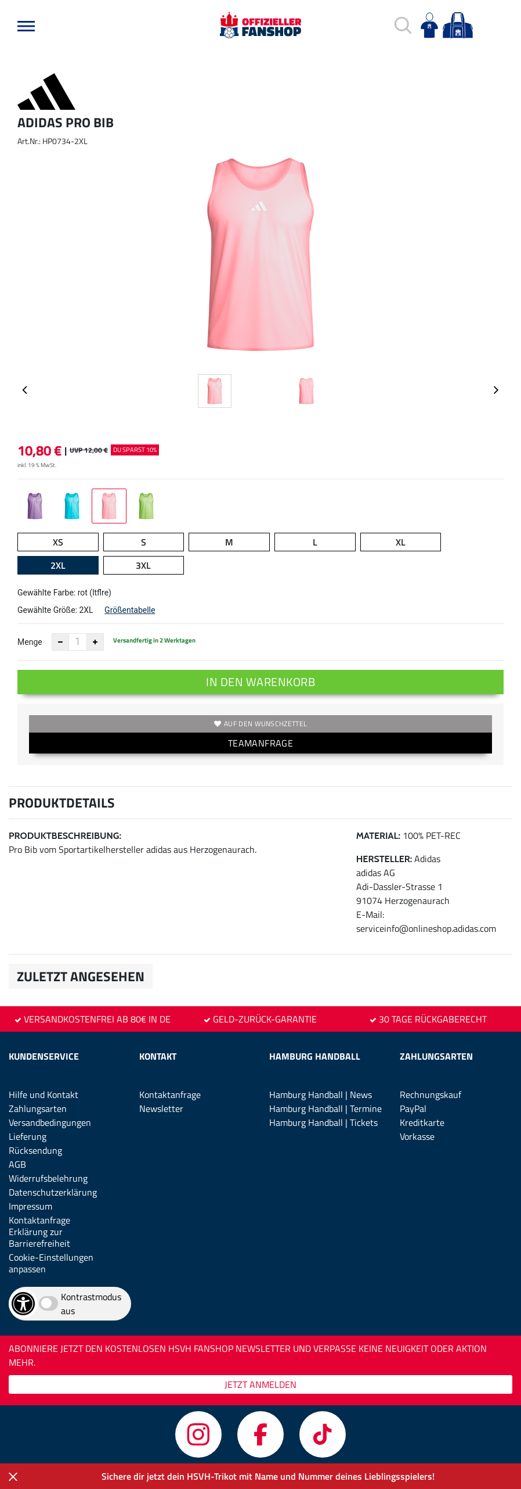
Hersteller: (384, 858)
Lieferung (27, 1136)
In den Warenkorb (260, 682)
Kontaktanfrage (39, 1220)
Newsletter (161, 1108)
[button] (26, 26)
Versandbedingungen (50, 1122)
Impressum (30, 1206)
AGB (17, 1164)
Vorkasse (417, 1136)
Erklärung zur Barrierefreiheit (39, 1237)
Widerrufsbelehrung (48, 1178)
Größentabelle (129, 610)
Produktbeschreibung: (65, 835)
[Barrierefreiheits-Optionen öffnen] (23, 1303)
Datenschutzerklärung (53, 1192)
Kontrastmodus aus (91, 1304)
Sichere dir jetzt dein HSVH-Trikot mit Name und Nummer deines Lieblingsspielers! (268, 1476)
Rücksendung (35, 1150)
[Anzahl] (77, 642)
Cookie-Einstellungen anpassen (51, 1263)
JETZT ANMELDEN (260, 1384)
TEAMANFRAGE (260, 743)
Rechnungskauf (430, 1094)
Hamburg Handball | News (320, 1094)
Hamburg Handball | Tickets (323, 1122)
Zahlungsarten (38, 1108)
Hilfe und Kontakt (43, 1094)
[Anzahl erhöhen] (95, 642)
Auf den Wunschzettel (260, 723)
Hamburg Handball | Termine (325, 1108)
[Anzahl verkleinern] (60, 642)
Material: (378, 835)
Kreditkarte (422, 1122)
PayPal (413, 1108)
